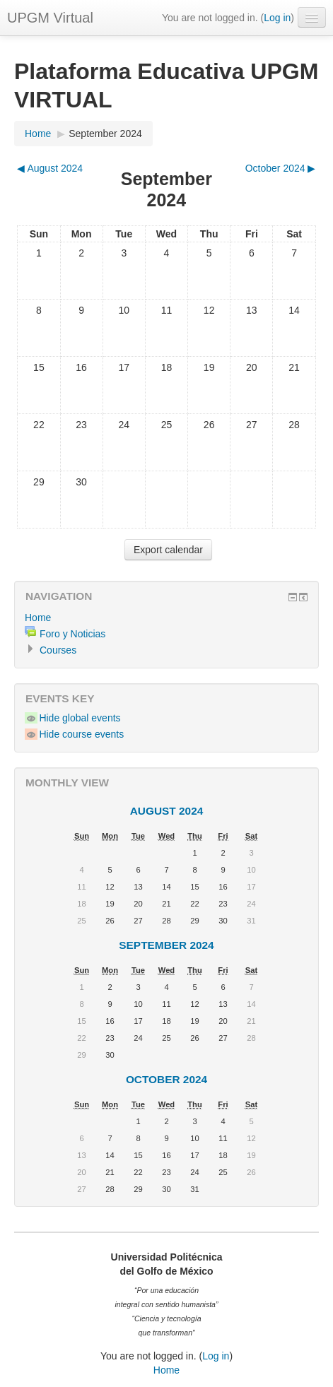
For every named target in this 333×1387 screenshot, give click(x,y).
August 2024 (167, 811)
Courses (58, 650)
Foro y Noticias (72, 633)
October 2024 (166, 1079)
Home (38, 133)
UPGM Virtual (50, 17)
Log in (277, 17)
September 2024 (105, 133)
